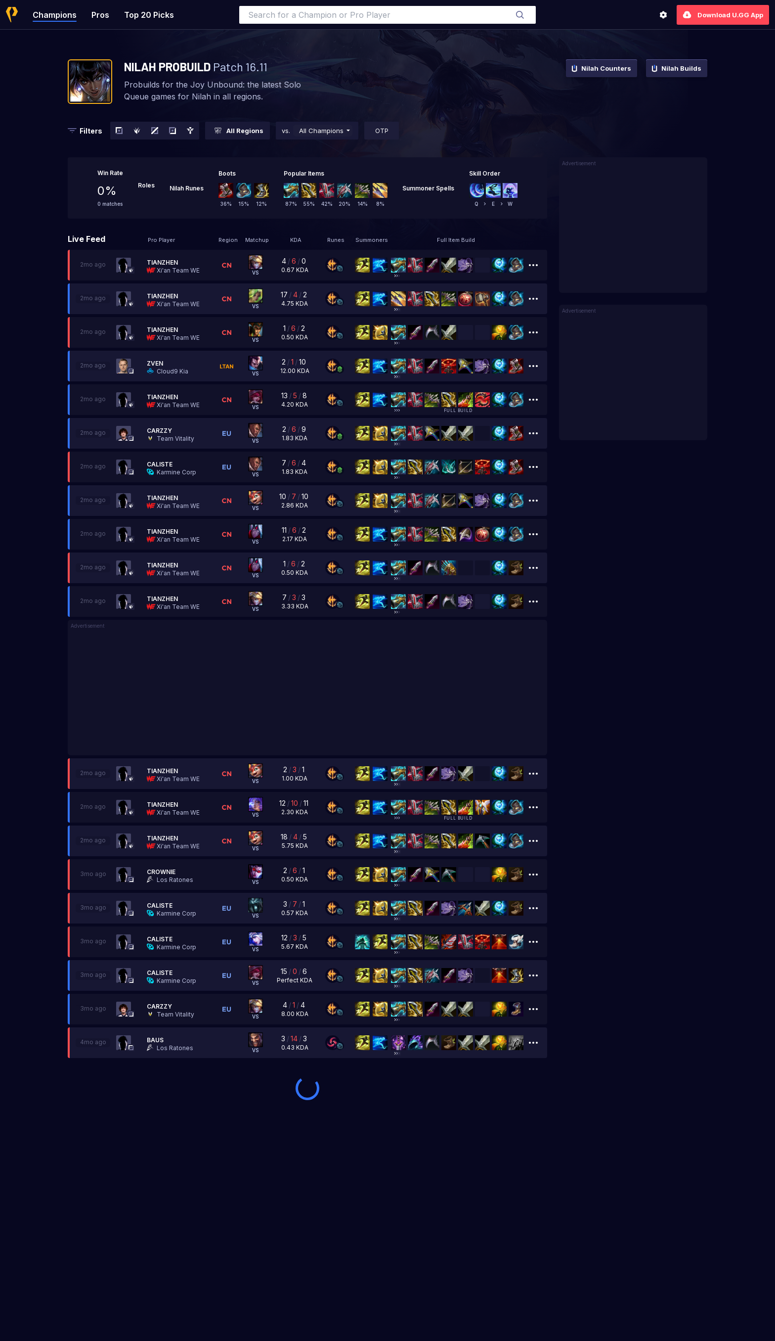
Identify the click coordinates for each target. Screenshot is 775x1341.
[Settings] (663, 14)
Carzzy (159, 430)
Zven (155, 363)
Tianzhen (162, 262)
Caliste (159, 464)
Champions (55, 15)
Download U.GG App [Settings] (723, 14)
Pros (100, 15)
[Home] (12, 14)
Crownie (161, 872)
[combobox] (387, 15)
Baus (155, 1040)
